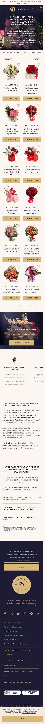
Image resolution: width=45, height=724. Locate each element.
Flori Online (8, 654)
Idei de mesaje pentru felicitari (21, 682)
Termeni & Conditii (10, 671)
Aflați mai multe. (29, 713)
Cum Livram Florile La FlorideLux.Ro (17, 644)
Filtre (36, 59)
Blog (5, 682)
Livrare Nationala (10, 665)
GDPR (6, 676)
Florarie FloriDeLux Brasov (13, 627)
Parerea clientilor (10, 640)
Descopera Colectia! (21, 342)
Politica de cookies (27, 671)
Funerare (24, 650)
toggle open (3, 9)
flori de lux (19, 9)
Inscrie (21, 567)
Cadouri (15, 650)
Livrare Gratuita (9, 661)
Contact (18, 623)
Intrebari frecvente (11, 631)
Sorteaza (8, 59)
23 (36, 305)
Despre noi (8, 623)
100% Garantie (23, 661)
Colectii (6, 650)
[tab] (14, 391)
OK (22, 719)
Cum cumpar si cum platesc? (14, 635)
